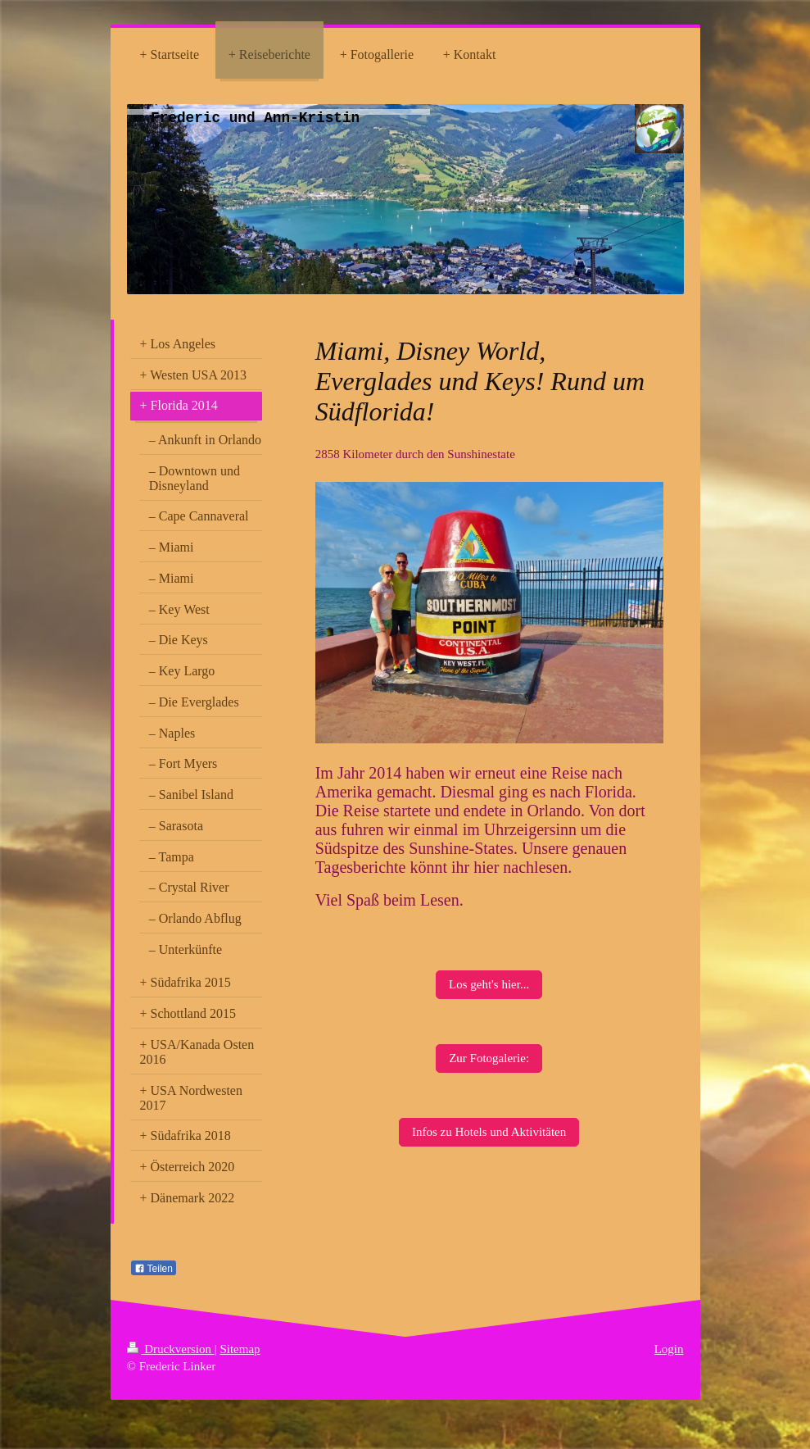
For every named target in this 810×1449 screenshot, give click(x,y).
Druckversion (171, 1349)
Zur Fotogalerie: (489, 1058)
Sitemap (239, 1349)
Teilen (153, 1268)
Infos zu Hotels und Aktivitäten (489, 1131)
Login (669, 1349)
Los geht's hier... (489, 984)
